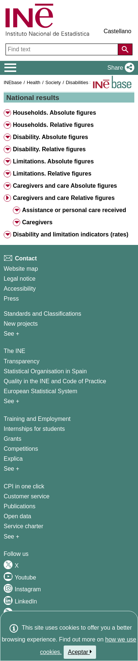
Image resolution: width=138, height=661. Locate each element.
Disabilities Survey (85, 82)
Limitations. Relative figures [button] (52, 173)
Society (53, 82)
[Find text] (63, 49)
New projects (21, 324)
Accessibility (20, 288)
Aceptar (80, 651)
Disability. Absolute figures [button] (50, 137)
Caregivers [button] (37, 222)
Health (33, 82)
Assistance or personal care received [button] (74, 210)
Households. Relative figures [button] (53, 125)
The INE (14, 351)
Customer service (26, 496)
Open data (17, 516)
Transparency (21, 361)
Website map (21, 269)
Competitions (21, 449)
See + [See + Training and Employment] (11, 469)
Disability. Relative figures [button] (49, 149)
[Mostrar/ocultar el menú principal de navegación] (10, 68)
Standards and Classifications (42, 314)
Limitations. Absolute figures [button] (53, 161)
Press (11, 298)
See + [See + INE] (11, 401)
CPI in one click (24, 486)
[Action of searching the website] (125, 49)
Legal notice (19, 279)
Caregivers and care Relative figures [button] (64, 198)
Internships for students (34, 429)
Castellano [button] (117, 31)
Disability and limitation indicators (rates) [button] (70, 234)
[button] (119, 68)
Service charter (23, 526)
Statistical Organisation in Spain (45, 371)
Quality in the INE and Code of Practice (55, 381)
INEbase (13, 82)
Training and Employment (37, 419)
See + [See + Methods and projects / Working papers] (11, 333)
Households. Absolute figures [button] (54, 113)
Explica (13, 459)
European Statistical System (40, 391)
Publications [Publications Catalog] (19, 506)
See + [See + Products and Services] (11, 536)
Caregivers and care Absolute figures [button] (65, 186)
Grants (12, 439)
